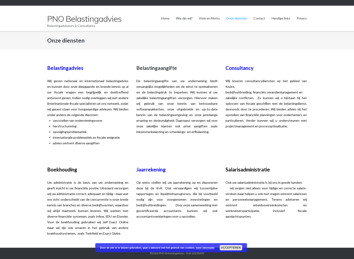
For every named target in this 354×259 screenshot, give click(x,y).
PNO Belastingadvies (171, 253)
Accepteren (231, 247)
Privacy (302, 18)
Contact (259, 18)
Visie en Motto (209, 18)
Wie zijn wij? (184, 18)
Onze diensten (236, 18)
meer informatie (205, 247)
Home (165, 18)
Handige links (281, 18)
